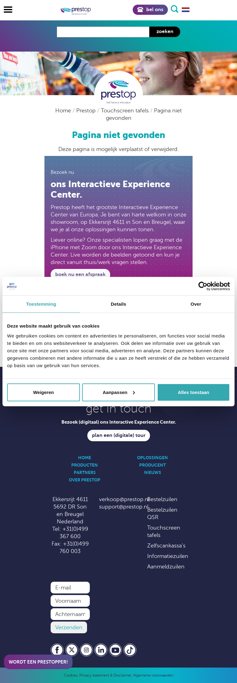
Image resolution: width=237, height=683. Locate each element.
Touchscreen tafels (125, 110)
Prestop (86, 110)
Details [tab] (118, 304)
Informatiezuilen (167, 556)
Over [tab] (195, 304)
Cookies (70, 675)
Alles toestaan (193, 392)
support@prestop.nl (123, 507)
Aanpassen (119, 392)
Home (64, 110)
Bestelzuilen (162, 499)
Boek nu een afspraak (80, 274)
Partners (85, 472)
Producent (152, 465)
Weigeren (43, 392)
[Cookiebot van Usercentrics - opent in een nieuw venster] (203, 286)
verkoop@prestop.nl (124, 499)
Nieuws (152, 472)
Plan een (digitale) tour (118, 435)
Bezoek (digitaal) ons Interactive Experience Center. (118, 422)
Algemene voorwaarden (153, 675)
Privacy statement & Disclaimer (105, 675)
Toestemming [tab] (41, 304)
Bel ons (150, 9)
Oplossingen (152, 457)
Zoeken (164, 31)
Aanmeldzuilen (166, 567)
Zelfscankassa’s (166, 546)
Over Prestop (84, 479)
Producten (84, 465)
